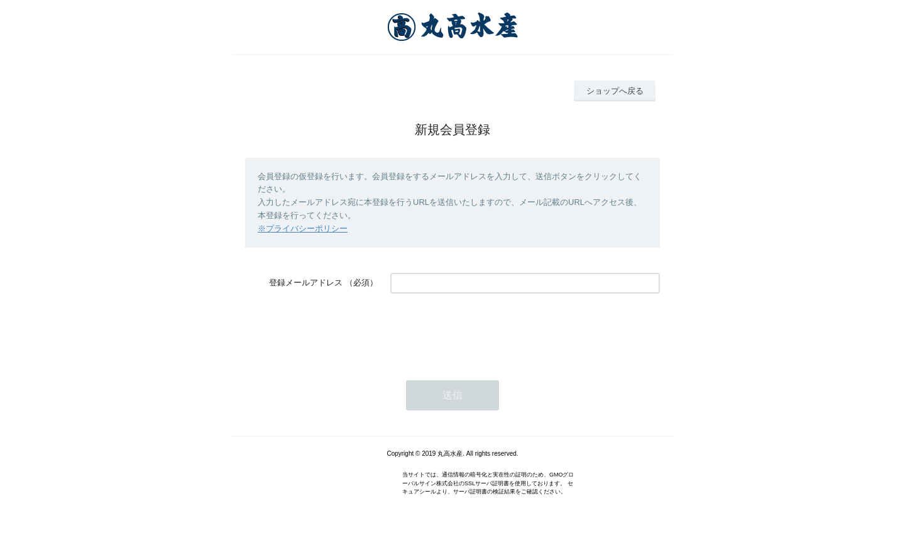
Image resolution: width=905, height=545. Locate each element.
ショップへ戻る (615, 91)
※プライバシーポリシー (303, 228)
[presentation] (485, 330)
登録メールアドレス (306, 282)
